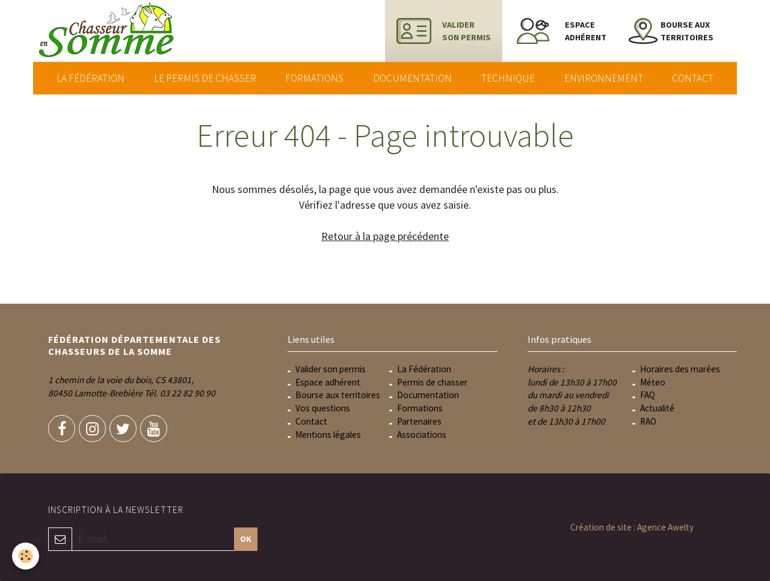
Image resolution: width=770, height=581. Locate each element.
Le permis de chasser (205, 78)
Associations (421, 434)
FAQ (647, 395)
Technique (508, 78)
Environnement (603, 78)
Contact (692, 78)
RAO (648, 421)
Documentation (412, 78)
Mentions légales (328, 434)
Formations (314, 78)
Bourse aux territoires (337, 395)
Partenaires (419, 421)
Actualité (657, 408)
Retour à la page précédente (385, 236)
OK (245, 538)
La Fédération (91, 78)
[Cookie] (25, 556)
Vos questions (322, 408)
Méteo (652, 382)
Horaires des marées (680, 369)
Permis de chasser (432, 382)
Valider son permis (330, 369)
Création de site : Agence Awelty (632, 527)
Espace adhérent (327, 382)
